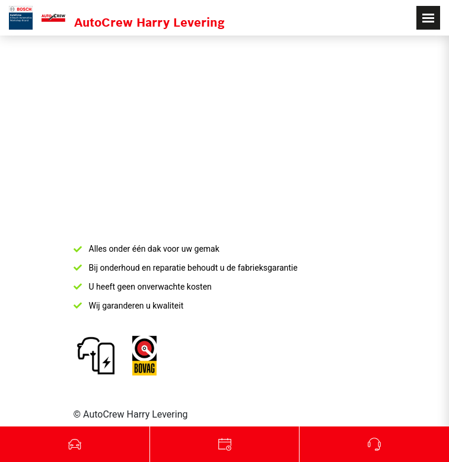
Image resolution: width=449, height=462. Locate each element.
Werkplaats (225, 444)
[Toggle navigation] (428, 18)
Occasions (75, 444)
